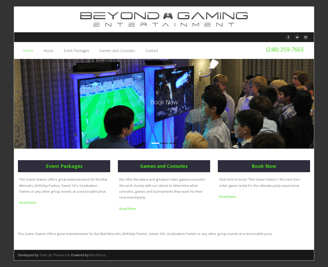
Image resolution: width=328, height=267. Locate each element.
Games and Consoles (164, 166)
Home (28, 50)
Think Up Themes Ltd (54, 255)
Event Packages (64, 166)
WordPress (97, 255)
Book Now (264, 166)
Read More (27, 202)
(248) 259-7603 (285, 49)
